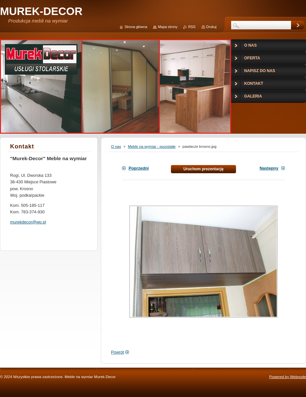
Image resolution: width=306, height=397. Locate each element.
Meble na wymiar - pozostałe (152, 146)
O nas (116, 146)
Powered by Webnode (287, 377)
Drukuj (211, 27)
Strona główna (136, 27)
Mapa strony (167, 27)
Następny (268, 168)
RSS (191, 27)
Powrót (117, 352)
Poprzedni (139, 168)
